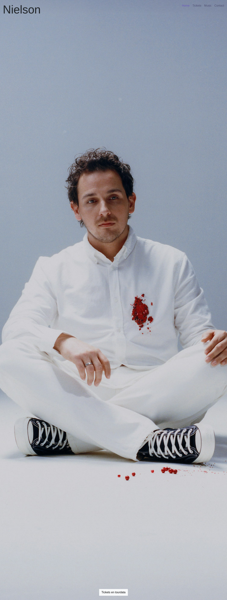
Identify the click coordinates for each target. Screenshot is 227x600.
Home (186, 5)
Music (208, 5)
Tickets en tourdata (113, 592)
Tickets (196, 5)
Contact (219, 5)
